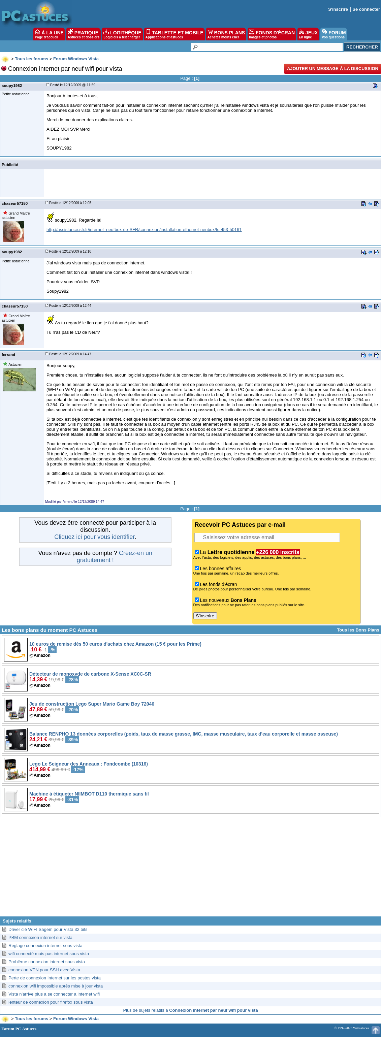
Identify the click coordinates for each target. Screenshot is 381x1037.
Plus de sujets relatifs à (190, 1010)
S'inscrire (338, 9)
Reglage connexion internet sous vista (45, 945)
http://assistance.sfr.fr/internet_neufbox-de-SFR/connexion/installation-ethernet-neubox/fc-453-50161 (144, 229)
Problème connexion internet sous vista (46, 961)
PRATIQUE (84, 34)
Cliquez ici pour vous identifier (94, 536)
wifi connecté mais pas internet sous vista (48, 953)
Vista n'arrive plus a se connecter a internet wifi (54, 994)
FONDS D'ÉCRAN (272, 34)
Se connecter (366, 9)
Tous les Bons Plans (358, 630)
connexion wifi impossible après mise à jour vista (55, 986)
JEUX (308, 34)
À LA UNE (49, 34)
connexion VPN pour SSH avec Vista (44, 969)
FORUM (334, 34)
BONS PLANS (226, 34)
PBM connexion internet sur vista (40, 937)
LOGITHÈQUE (122, 34)
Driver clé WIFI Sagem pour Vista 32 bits (48, 929)
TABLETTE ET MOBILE (174, 34)
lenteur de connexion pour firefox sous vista (50, 1002)
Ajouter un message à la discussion (332, 68)
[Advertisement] (190, 869)
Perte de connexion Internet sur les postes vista (54, 977)
